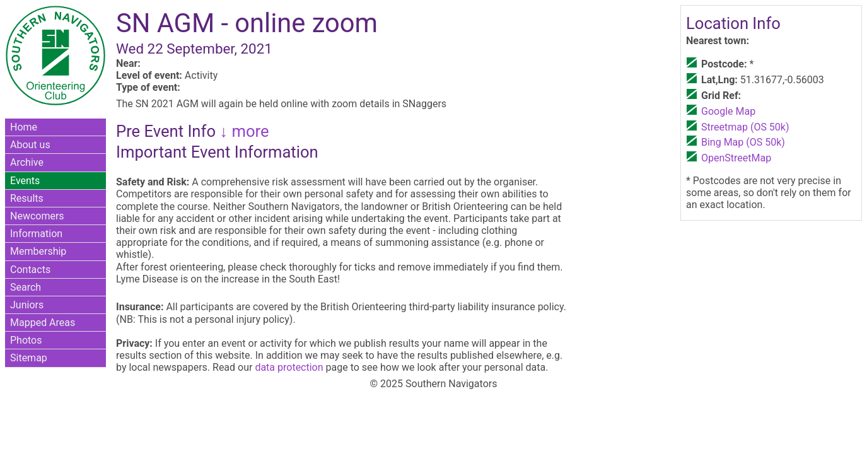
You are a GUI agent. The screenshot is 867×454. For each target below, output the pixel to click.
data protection (289, 367)
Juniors (27, 305)
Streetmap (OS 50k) (745, 127)
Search (25, 287)
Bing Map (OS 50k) (743, 142)
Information (36, 234)
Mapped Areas (42, 323)
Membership (38, 251)
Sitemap (28, 358)
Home (23, 127)
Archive (27, 162)
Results (27, 198)
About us (30, 145)
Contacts (30, 270)
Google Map (728, 111)
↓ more (242, 131)
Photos (26, 340)
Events (25, 181)
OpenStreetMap (736, 158)
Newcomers (37, 216)
